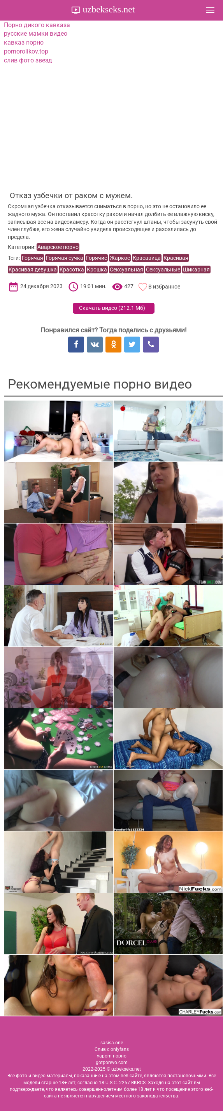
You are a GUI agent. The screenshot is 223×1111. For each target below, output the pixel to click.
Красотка (72, 269)
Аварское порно (58, 247)
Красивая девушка (33, 269)
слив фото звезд (28, 60)
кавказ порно (24, 42)
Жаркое (120, 258)
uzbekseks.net (108, 9)
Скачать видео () (112, 308)
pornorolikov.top (26, 51)
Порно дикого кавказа (37, 25)
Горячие (96, 258)
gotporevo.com (112, 1062)
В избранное (164, 286)
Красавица (147, 258)
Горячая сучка (64, 258)
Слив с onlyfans (112, 1049)
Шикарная (196, 269)
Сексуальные (163, 269)
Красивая (175, 258)
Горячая (32, 258)
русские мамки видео (35, 33)
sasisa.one (111, 1042)
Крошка (97, 269)
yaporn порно (111, 1056)
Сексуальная (126, 269)
